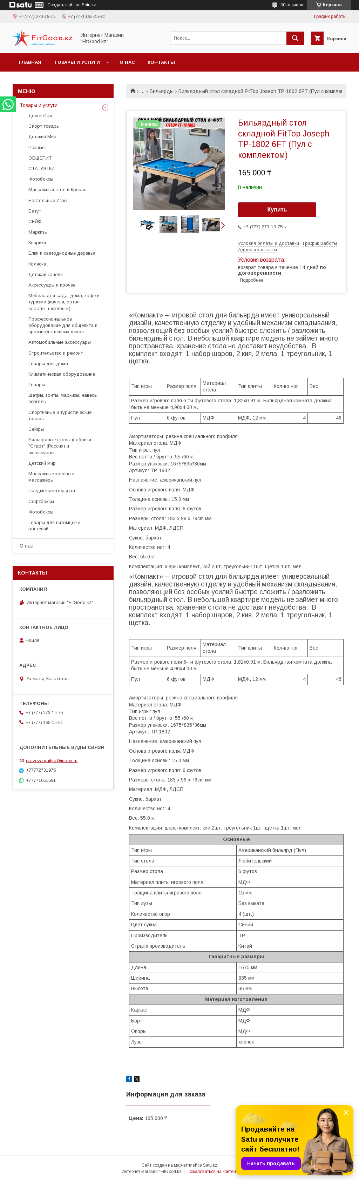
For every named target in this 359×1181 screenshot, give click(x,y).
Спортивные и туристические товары (60, 415)
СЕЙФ (35, 221)
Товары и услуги (77, 62)
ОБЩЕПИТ (40, 158)
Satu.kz (210, 1165)
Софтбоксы (41, 501)
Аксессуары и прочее (51, 285)
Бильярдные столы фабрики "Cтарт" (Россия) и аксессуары (59, 446)
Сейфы (36, 429)
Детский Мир (42, 136)
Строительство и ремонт (55, 353)
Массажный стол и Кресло (57, 189)
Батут (34, 211)
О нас (127, 62)
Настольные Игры (47, 200)
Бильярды (162, 91)
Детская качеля (45, 274)
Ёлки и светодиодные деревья (61, 253)
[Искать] (295, 38)
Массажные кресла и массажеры (51, 477)
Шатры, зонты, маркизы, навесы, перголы (63, 398)
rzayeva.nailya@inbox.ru (51, 760)
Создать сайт (60, 4)
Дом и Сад (40, 115)
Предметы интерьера (51, 490)
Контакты (161, 62)
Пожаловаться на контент (212, 1171)
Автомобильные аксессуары (59, 342)
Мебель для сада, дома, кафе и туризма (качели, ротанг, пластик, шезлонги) (64, 302)
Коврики (37, 242)
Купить (277, 210)
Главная (30, 62)
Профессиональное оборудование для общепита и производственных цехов (62, 325)
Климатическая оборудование (61, 374)
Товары (36, 384)
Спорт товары (44, 126)
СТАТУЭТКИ (41, 168)
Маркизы (38, 232)
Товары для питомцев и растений (54, 525)
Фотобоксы (40, 179)
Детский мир (42, 463)
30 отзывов (291, 4)
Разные (36, 147)
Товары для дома (48, 363)
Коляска (37, 264)
